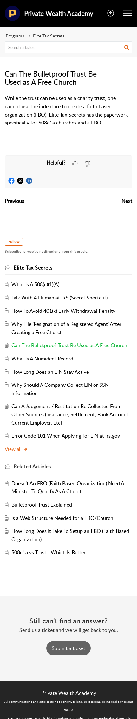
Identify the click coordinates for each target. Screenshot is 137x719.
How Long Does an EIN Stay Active (50, 371)
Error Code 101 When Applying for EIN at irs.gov (65, 435)
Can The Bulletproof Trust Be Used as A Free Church (69, 345)
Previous (14, 201)
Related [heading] (32, 466)
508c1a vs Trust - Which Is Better (48, 552)
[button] (111, 13)
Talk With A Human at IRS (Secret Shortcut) (59, 297)
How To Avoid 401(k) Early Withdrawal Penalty (63, 310)
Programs (15, 36)
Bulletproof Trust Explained (41, 504)
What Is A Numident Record (42, 358)
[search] (68, 47)
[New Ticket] (68, 648)
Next (126, 201)
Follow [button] (13, 241)
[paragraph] (68, 110)
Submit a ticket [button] (68, 648)
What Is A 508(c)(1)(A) (35, 284)
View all (16, 449)
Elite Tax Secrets (48, 36)
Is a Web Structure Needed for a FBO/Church (62, 517)
